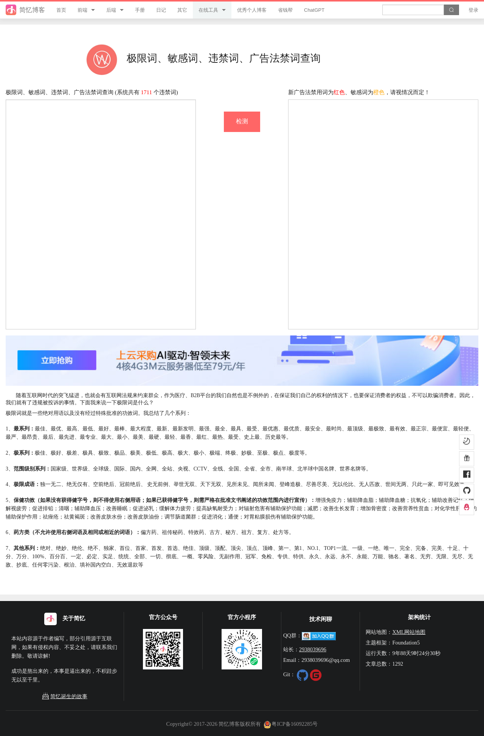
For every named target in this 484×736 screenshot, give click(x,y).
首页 (61, 10)
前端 (82, 10)
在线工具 (208, 10)
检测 (242, 121)
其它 (182, 10)
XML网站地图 (408, 632)
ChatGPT (314, 10)
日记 (161, 10)
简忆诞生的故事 (64, 696)
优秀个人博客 (252, 10)
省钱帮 (285, 10)
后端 (111, 10)
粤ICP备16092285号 (291, 724)
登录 (473, 10)
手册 (140, 10)
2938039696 (312, 649)
